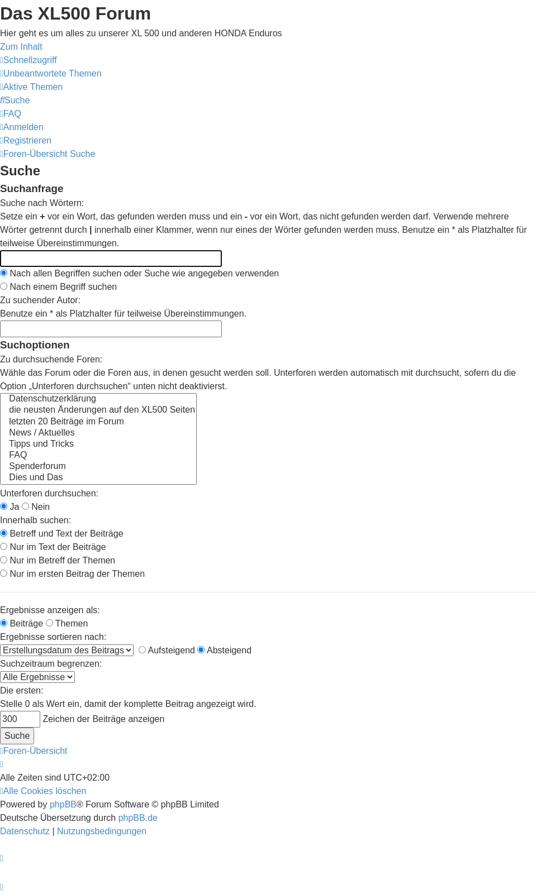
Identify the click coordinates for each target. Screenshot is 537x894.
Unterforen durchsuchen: (49, 493)
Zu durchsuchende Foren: (51, 359)
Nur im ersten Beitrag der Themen (72, 574)
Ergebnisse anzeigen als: (50, 610)
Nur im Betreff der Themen (57, 560)
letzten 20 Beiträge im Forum (98, 422)
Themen (67, 623)
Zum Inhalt (21, 46)
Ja (9, 506)
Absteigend (224, 650)
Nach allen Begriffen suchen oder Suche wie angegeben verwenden (139, 273)
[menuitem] (51, 73)
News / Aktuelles (98, 433)
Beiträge (21, 623)
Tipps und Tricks (98, 444)
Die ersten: (21, 690)
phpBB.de (138, 818)
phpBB (63, 804)
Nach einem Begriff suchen (58, 286)
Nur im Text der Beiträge (53, 547)
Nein (36, 506)
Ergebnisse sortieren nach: (53, 637)
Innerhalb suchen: (35, 520)
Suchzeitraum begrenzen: (51, 663)
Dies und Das (98, 478)
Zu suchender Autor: (40, 300)
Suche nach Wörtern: (42, 203)
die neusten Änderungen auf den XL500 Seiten (98, 410)
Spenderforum (98, 466)
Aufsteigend (167, 650)
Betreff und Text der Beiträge (61, 533)
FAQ (98, 455)
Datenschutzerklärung (98, 399)
